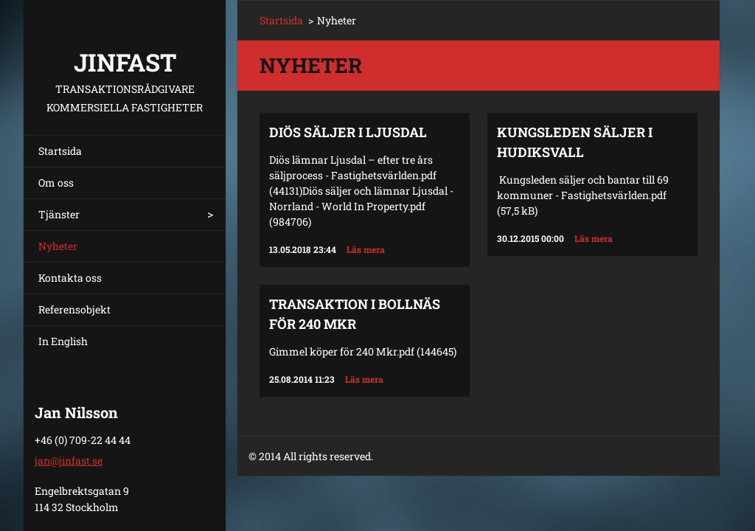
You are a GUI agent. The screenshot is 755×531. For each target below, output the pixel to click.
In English (63, 341)
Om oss (56, 183)
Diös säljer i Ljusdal (348, 132)
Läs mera (366, 249)
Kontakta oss (70, 278)
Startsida (60, 151)
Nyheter (57, 246)
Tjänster (59, 214)
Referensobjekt (74, 309)
